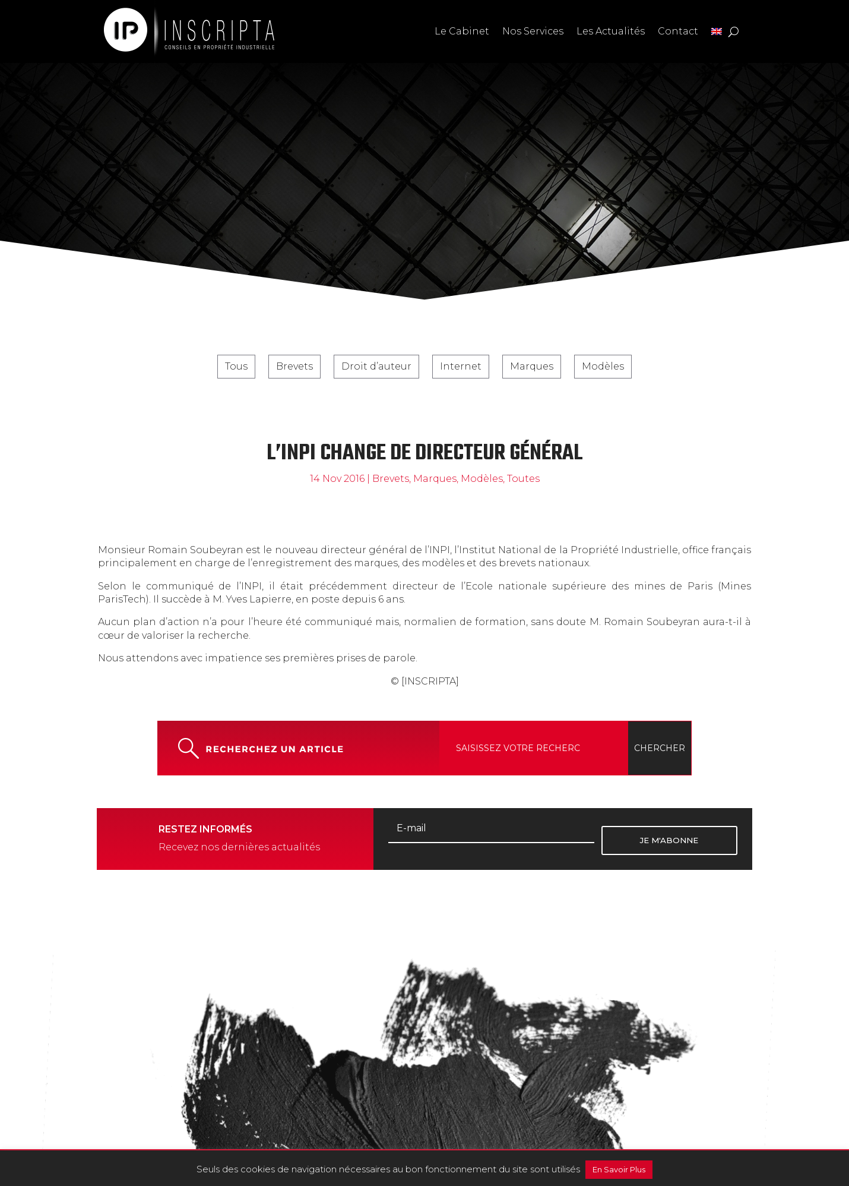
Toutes (523, 478)
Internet (460, 366)
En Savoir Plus (619, 1169)
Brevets (294, 366)
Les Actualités (610, 31)
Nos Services (532, 31)
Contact (678, 31)
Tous (236, 366)
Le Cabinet (462, 31)
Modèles (603, 366)
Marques (531, 366)
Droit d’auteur (376, 366)
